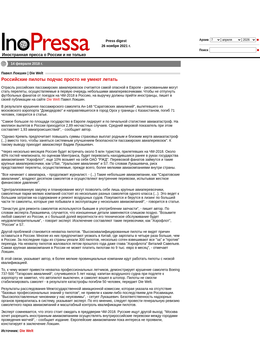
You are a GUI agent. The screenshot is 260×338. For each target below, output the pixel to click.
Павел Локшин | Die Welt (22, 73)
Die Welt (53, 99)
